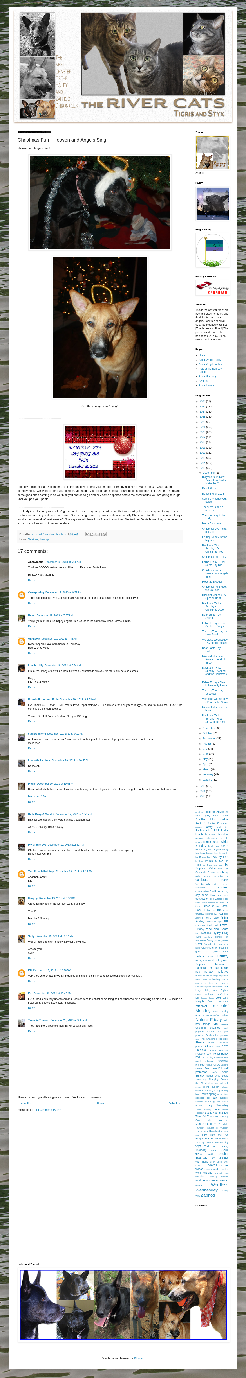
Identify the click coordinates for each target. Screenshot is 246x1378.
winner (215, 1180)
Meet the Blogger (212, 581)
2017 (203, 447)
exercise (199, 913)
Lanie (211, 994)
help (198, 971)
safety (198, 1068)
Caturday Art (221, 876)
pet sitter (223, 1038)
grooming (223, 947)
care (220, 868)
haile (210, 956)
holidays (222, 971)
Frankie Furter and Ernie (43, 699)
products (223, 1050)
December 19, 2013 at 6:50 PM (57, 898)
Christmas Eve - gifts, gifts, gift (214, 530)
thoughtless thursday (217, 1128)
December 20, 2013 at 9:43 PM (69, 1020)
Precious (200, 1049)
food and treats (217, 929)
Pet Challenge (209, 1038)
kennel (218, 986)
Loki (218, 997)
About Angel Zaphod (211, 364)
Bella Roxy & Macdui (41, 814)
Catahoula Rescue (205, 872)
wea (226, 1173)
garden (224, 940)
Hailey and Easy (204, 960)
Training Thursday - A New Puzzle (214, 633)
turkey (212, 1162)
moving (224, 1011)
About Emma (206, 385)
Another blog (205, 819)
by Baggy (200, 857)
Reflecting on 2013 (213, 493)
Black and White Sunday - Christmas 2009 (213, 606)
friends (218, 936)
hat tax (214, 967)
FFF (226, 921)
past (226, 1031)
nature (225, 1015)
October (208, 733)
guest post (202, 951)
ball (210, 830)
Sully (31, 936)
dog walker (216, 898)
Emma (217, 909)
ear (217, 906)
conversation (202, 891)
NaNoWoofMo (212, 1015)
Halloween (221, 964)
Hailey (222, 956)
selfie (214, 1072)
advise (198, 816)
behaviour (210, 834)
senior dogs (213, 1075)
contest (223, 887)
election (207, 910)
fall (215, 913)
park (219, 1031)
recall (198, 1061)
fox (196, 933)
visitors (208, 1169)
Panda (210, 1031)
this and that (209, 1123)
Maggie (199, 1001)
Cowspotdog (36, 592)
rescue (209, 1065)
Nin (215, 1024)
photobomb (223, 1042)
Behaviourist (211, 838)
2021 (203, 427)
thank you (211, 1112)
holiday (208, 971)
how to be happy (210, 975)
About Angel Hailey (210, 359)
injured (207, 986)
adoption (210, 811)
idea (211, 983)
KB (30, 970)
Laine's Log (201, 994)
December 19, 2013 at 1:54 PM (73, 814)
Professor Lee (203, 1053)
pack (226, 1028)
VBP (221, 1165)
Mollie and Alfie (37, 796)
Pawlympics (212, 1035)
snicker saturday (204, 1090)
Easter (224, 906)
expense (209, 914)
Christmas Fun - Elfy (214, 556)
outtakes (215, 1027)
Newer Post (25, 1103)
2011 (203, 791)
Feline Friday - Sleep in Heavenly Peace (214, 684)
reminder (200, 1064)
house (198, 975)
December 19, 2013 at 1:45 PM (55, 783)
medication (222, 1001)
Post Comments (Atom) (47, 1109)
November (209, 728)
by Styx (219, 860)
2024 (203, 411)
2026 (203, 401)
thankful (223, 1112)
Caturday (207, 876)
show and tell (215, 1083)
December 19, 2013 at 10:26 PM (52, 970)
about (200, 812)
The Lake (218, 1120)
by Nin (209, 860)
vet (226, 1165)
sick (226, 1083)
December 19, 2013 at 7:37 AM (55, 615)
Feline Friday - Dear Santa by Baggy (213, 625)
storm (219, 1094)
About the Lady (208, 376)
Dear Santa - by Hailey (211, 649)
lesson (204, 998)
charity (224, 879)
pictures (208, 1046)
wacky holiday (220, 1169)
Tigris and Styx (219, 1135)
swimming (209, 1101)
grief (214, 947)
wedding (213, 1176)
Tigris (204, 1135)
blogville (217, 849)
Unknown (34, 638)
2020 (203, 432)
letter (211, 998)
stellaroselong (37, 733)
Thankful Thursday (206, 1116)
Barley (224, 830)
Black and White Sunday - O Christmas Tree (212, 548)
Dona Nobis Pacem (205, 902)
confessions (201, 887)
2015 (203, 457)
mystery (199, 1015)
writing (225, 1191)
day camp (201, 895)
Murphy (33, 898)
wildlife (200, 1180)
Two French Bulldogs (41, 871)
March (207, 769)
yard (197, 1195)
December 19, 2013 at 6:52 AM (63, 592)
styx (215, 1097)
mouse (216, 1011)
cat (226, 868)
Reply (31, 580)
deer (226, 895)
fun (226, 936)
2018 (203, 442)
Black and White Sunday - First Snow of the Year (213, 718)
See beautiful (213, 1068)
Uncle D (199, 1165)
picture (198, 1046)
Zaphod (208, 1195)
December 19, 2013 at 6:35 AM (63, 561)
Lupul (225, 997)
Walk (198, 1173)
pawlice (199, 1035)
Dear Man (216, 895)
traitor (214, 1150)
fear (221, 913)
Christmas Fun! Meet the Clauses (214, 588)
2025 (203, 406)
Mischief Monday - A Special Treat (214, 597)
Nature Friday (208, 1019)
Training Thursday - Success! (213, 692)
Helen (31, 615)
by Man (199, 861)
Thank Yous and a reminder (212, 509)
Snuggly (218, 1090)
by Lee (223, 857)
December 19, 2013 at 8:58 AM (78, 699)
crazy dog (222, 891)
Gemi (198, 944)
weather (200, 1176)
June (206, 753)
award (224, 823)
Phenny (199, 1042)
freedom (208, 937)
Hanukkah (201, 967)
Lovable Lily (35, 665)
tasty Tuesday (217, 1105)
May (205, 759)
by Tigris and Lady (213, 865)
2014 (203, 463)
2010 (203, 796)
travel (224, 1150)
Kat (30, 993)
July (205, 748)
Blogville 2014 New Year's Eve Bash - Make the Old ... (214, 480)
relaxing (209, 1061)
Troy (212, 1158)
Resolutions (209, 488)
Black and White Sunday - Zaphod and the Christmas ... (214, 672)
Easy (198, 909)
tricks (198, 1154)
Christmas (33, 539)
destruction (201, 898)
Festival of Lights (214, 921)
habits (199, 956)
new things (202, 1024)
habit (225, 951)
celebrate (201, 879)
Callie (212, 868)
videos (199, 1169)
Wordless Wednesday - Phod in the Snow (215, 700)
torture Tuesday (215, 1142)
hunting (216, 979)
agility (207, 815)
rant (226, 1057)
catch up (222, 872)
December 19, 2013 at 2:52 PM (65, 844)
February (208, 774)
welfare (224, 1176)
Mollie (32, 783)
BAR (216, 830)
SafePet (224, 1065)
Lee (197, 997)
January (208, 779)
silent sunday (211, 1087)
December (209, 472)
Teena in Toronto (38, 1020)
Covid (213, 891)
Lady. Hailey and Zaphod (211, 990)
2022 (203, 421)
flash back (213, 925)
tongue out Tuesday (208, 1138)
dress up (44, 539)
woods (198, 1185)
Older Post (175, 1103)
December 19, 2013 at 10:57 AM (71, 760)
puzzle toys (208, 1057)
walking (207, 1172)
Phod (211, 1042)
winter (224, 1180)
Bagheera (201, 830)
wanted (218, 1173)
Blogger (138, 1358)
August (207, 743)
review (216, 1064)
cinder (215, 884)
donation (220, 902)
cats (197, 876)
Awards (203, 380)
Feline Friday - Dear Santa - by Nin (213, 563)
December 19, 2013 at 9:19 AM (65, 733)
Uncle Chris (222, 1162)
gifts (210, 944)
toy (226, 1142)
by (227, 853)
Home (100, 1103)
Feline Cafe (212, 917)
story (225, 1094)
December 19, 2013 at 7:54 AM (63, 665)
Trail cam (210, 1146)
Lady (225, 986)
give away (218, 944)
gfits (205, 944)
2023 (203, 416)
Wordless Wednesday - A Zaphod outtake (215, 641)
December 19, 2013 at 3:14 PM (74, 871)
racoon (219, 1057)
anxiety (224, 819)
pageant (199, 1031)
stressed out (202, 1097)
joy (213, 986)
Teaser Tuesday (203, 1109)
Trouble (210, 1154)
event (225, 910)
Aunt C (200, 823)
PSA (197, 1057)
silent (197, 1087)
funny (210, 940)
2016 (203, 452)
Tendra (216, 1109)
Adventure (222, 811)
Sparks (204, 1094)
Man (210, 1001)
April (206, 764)
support (199, 1101)
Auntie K (213, 823)
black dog (213, 846)
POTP (225, 1046)
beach (199, 834)
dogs (225, 898)
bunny (222, 853)
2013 (203, 468)
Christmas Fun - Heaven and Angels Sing (215, 573)
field (204, 925)
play (217, 1046)
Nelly (226, 1020)
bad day (222, 827)
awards (198, 827)
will (207, 1180)
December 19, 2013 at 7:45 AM (59, 638)
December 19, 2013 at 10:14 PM (55, 936)
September (209, 738)
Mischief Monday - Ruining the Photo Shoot (214, 659)
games (217, 940)
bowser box (212, 853)
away (209, 827)
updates (211, 1165)
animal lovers (220, 815)
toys (198, 1146)
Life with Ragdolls (39, 760)
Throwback (215, 1131)
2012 (203, 786)
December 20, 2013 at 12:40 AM (52, 993)
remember (223, 1061)
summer (224, 1097)
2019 (203, 437)
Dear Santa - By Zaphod (211, 616)
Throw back (201, 1131)
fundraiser (200, 940)
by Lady (212, 857)
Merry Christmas (211, 523)
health (224, 967)
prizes (212, 1050)
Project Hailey (220, 1053)
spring (212, 1094)
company (224, 884)
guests (216, 951)
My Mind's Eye (37, 844)
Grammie (206, 947)
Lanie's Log (222, 994)
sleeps (225, 1087)
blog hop (207, 849)
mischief (201, 1006)
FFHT (198, 925)
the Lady (206, 1120)
